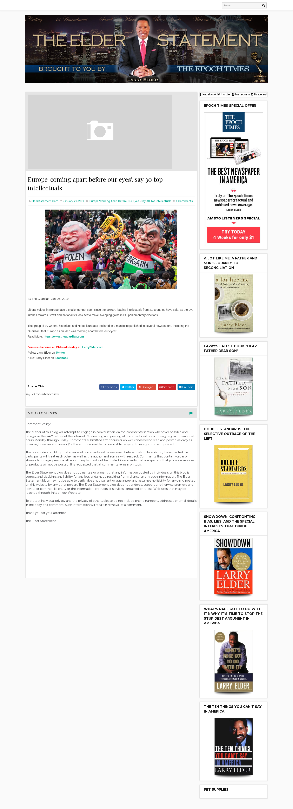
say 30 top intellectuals (159, 200)
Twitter (63, 356)
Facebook (64, 361)
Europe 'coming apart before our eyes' (117, 200)
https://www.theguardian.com (66, 339)
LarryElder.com (95, 350)
